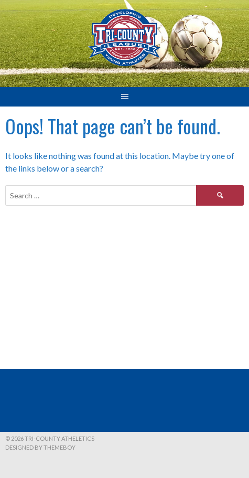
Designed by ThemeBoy (40, 447)
